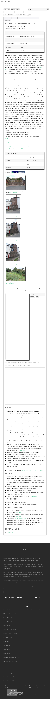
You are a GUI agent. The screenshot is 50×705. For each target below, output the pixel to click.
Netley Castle (7, 653)
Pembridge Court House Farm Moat (11, 657)
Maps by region (32, 685)
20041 (6, 138)
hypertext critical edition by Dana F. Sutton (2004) (33, 470)
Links (40, 687)
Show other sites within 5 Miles (14, 362)
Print (37, 296)
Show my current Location (24, 365)
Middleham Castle (8, 637)
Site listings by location (10, 685)
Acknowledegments (33, 687)
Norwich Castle (7, 669)
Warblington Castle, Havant (10, 613)
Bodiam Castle (7, 606)
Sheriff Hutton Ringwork (9, 673)
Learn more (8, 592)
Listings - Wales (15, 9)
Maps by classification (41, 685)
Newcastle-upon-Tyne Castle (10, 661)
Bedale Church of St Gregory (10, 633)
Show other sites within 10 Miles (32, 362)
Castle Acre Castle (8, 665)
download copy (33, 496)
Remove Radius (11, 365)
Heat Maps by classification (11, 687)
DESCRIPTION (7, 17)
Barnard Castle (7, 625)
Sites (22, 1)
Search (42, 1)
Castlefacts (5, 1)
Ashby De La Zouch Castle (10, 629)
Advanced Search (22, 687)
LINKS (37, 17)
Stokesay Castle (7, 645)
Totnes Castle (7, 649)
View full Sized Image (13, 192)
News (47, 1)
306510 (7, 142)
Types (36, 1)
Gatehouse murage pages (20, 518)
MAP (19, 17)
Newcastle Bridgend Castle (10, 680)
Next (30, 14)
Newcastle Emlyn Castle (9, 676)
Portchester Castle (8, 609)
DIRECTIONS (7, 20)
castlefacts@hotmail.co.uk (36, 606)
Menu (9, 9)
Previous (25, 14)
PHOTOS (14, 17)
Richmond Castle (7, 641)
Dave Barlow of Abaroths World (14, 191)
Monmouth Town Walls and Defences (13, 14)
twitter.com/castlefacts (35, 609)
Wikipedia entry (10, 532)
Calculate (32, 296)
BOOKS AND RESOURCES (28, 17)
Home (17, 1)
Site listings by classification (22, 685)
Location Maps (29, 1)
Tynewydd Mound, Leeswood (10, 617)
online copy (41, 436)
